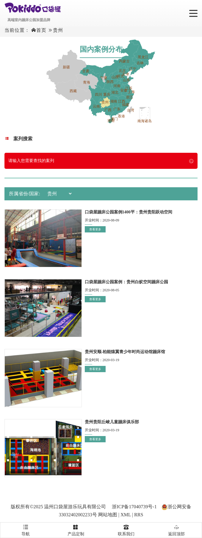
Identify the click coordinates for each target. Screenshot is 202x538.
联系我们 (126, 529)
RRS (138, 514)
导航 (25, 529)
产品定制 (76, 529)
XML (125, 514)
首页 (41, 30)
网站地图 (107, 514)
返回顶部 (176, 529)
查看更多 (95, 229)
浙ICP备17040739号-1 (134, 506)
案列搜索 (18, 138)
